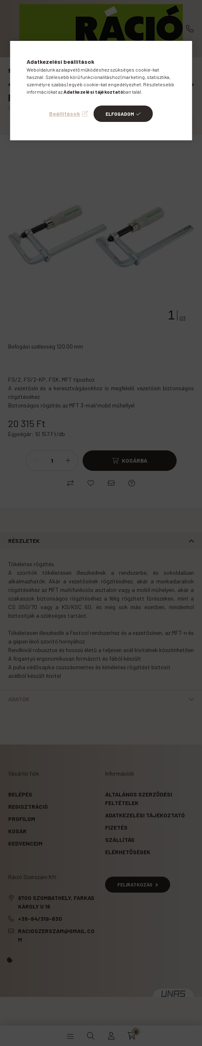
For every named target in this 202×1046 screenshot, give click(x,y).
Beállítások (64, 113)
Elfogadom (119, 114)
